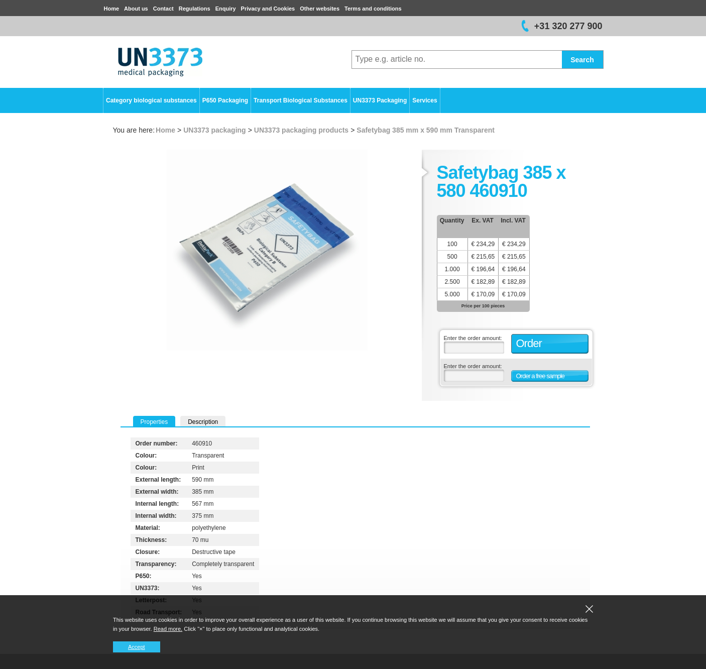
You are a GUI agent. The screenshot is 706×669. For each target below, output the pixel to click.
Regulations (194, 9)
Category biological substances (151, 100)
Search (582, 60)
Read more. (168, 629)
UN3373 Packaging (380, 100)
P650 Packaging (225, 100)
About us (136, 9)
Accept (136, 647)
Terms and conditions (372, 9)
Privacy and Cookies (268, 9)
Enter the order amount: (473, 338)
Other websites (319, 9)
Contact (163, 9)
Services (424, 100)
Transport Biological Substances (300, 100)
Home (112, 9)
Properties (154, 421)
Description (203, 421)
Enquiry (225, 9)
